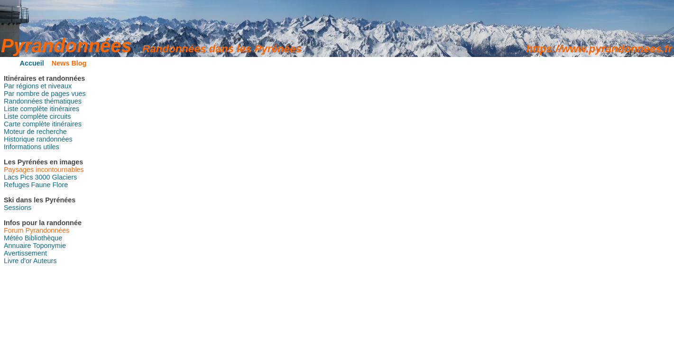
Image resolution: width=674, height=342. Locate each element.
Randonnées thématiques (43, 101)
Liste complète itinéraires (41, 109)
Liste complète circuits (37, 116)
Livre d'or (18, 261)
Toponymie (49, 245)
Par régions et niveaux (38, 86)
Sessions (17, 207)
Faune (41, 185)
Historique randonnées (38, 139)
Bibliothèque (43, 238)
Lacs (11, 177)
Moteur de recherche (35, 131)
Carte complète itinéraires (43, 124)
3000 (42, 177)
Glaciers (64, 177)
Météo (13, 238)
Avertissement (25, 253)
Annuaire (17, 245)
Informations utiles (31, 147)
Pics (26, 177)
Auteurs (45, 261)
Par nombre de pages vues (45, 93)
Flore (60, 185)
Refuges (16, 185)
